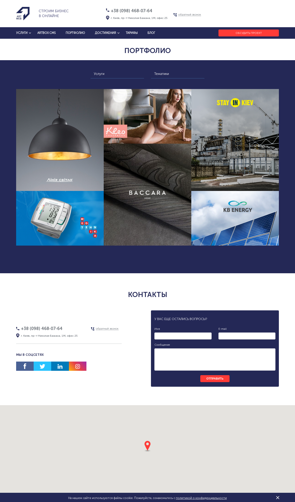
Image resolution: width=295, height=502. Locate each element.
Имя (157, 328)
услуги (21, 33)
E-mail (222, 328)
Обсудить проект (249, 33)
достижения (105, 33)
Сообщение (162, 344)
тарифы (132, 33)
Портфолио (75, 33)
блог (151, 33)
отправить (214, 378)
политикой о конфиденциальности (201, 498)
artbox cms (46, 33)
